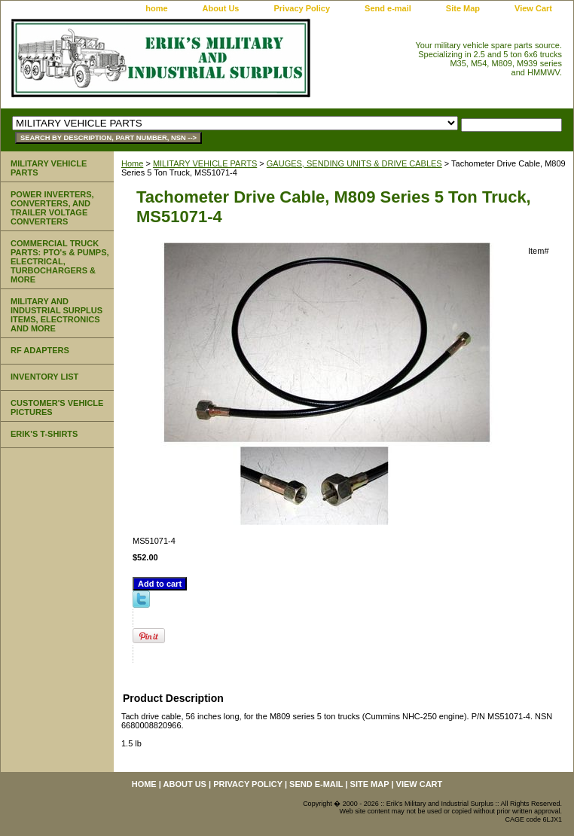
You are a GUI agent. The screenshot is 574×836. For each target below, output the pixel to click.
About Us (221, 8)
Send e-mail (388, 8)
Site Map (463, 8)
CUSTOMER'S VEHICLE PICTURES (57, 407)
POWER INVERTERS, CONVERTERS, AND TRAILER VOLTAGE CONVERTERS (52, 208)
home (156, 8)
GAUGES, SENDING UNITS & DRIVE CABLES (354, 163)
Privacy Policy (301, 8)
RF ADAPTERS (40, 350)
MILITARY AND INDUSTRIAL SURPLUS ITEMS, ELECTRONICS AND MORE (56, 315)
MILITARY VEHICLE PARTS (205, 163)
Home (132, 163)
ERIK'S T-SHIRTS (44, 433)
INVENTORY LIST (44, 376)
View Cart (533, 8)
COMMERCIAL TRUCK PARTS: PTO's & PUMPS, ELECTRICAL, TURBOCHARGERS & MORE (60, 261)
